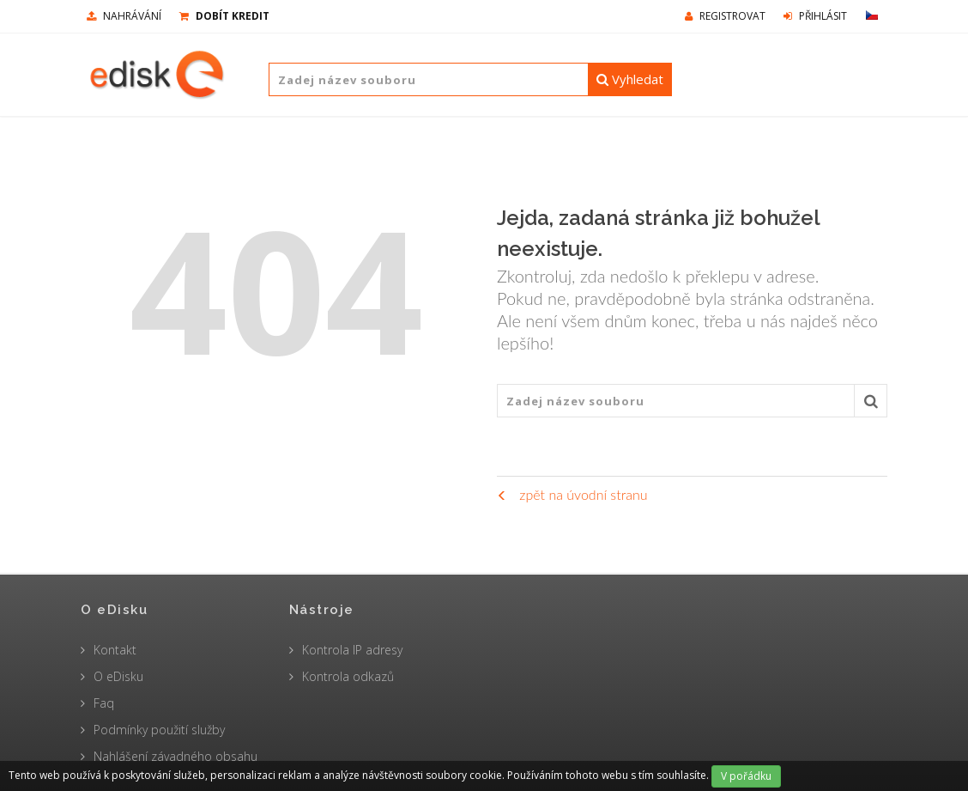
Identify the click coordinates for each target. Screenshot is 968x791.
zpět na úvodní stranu (572, 494)
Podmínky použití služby (159, 729)
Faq (104, 703)
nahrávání (124, 16)
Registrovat (725, 16)
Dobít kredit (224, 16)
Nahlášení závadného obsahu (175, 756)
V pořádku (746, 776)
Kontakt (115, 650)
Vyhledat (629, 79)
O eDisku (118, 676)
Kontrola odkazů (348, 676)
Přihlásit (815, 16)
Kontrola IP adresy (352, 650)
